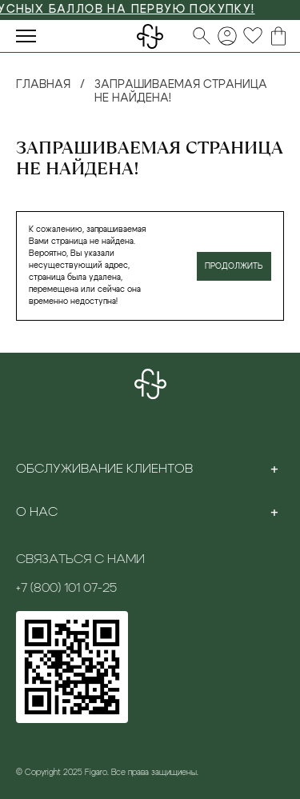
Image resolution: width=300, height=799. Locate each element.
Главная (43, 84)
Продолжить (234, 266)
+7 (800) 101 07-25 (66, 587)
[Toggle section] (274, 468)
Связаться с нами (80, 559)
